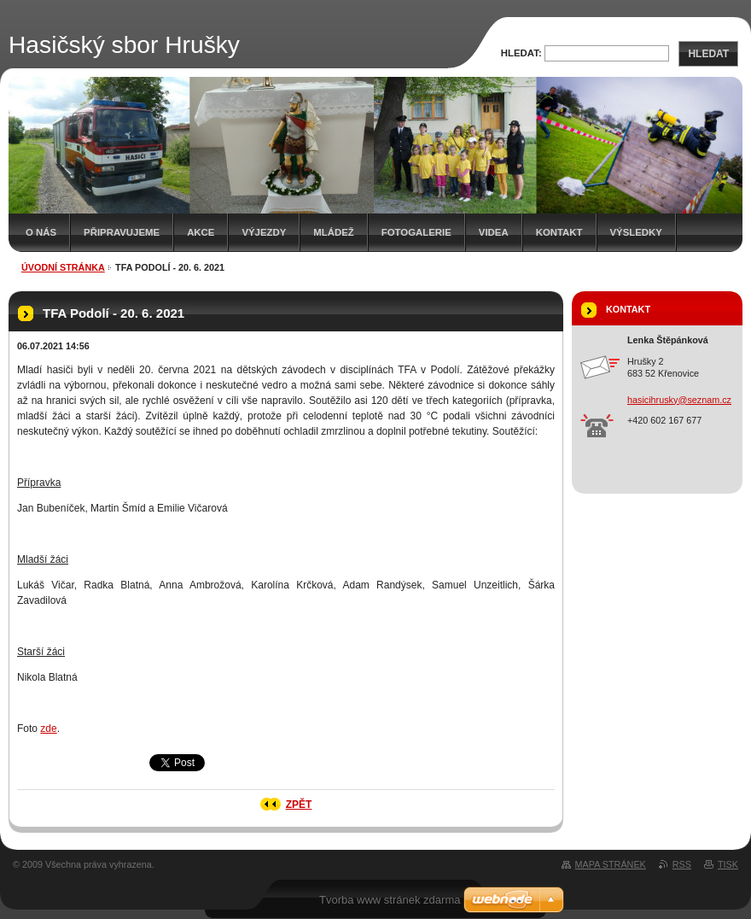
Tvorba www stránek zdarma (389, 899)
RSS (681, 864)
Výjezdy (264, 232)
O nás (41, 232)
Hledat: (521, 53)
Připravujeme (122, 232)
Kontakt (559, 232)
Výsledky (636, 232)
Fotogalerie (416, 232)
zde (48, 729)
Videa (494, 232)
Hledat (708, 54)
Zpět (299, 805)
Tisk (728, 864)
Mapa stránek (610, 864)
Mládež (333, 232)
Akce (200, 232)
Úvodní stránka (63, 267)
